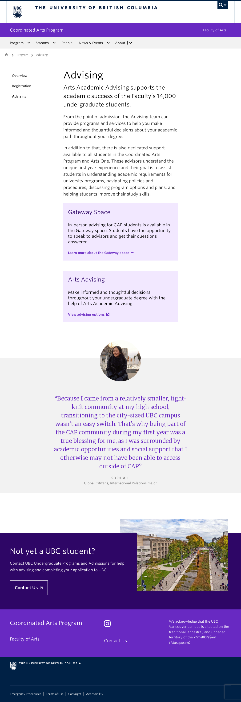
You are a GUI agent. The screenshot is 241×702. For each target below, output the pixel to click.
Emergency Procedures (25, 694)
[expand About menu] (131, 42)
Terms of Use (55, 694)
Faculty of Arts (214, 30)
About (120, 43)
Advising (19, 96)
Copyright (74, 694)
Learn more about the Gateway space (98, 253)
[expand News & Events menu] (108, 42)
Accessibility (94, 694)
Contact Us (27, 587)
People (67, 43)
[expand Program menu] (29, 42)
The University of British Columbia (21, 12)
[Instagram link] (109, 624)
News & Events (91, 43)
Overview (20, 76)
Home (6, 54)
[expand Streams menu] (54, 42)
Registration (21, 86)
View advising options (86, 314)
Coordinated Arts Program (37, 30)
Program (17, 43)
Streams (42, 43)
